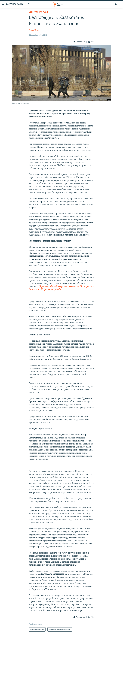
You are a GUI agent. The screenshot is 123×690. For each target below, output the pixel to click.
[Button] (79, 42)
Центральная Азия (38, 12)
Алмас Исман (34, 30)
